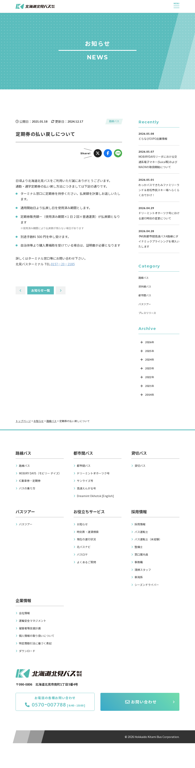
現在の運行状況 (86, 539)
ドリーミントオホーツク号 (93, 473)
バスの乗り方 (27, 488)
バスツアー (144, 304)
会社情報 (24, 613)
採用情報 (140, 524)
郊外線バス (144, 286)
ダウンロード (27, 651)
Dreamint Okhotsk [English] (95, 496)
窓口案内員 (141, 554)
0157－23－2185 (63, 264)
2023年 (149, 368)
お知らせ (82, 524)
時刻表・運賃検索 (88, 532)
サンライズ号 (85, 481)
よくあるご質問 (86, 562)
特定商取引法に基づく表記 (35, 643)
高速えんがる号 (86, 488)
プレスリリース (147, 313)
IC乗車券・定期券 (30, 481)
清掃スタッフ (143, 570)
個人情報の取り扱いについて (36, 636)
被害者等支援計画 (30, 628)
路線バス (114, 121)
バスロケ (82, 554)
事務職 (139, 562)
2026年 (149, 342)
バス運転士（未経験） (148, 539)
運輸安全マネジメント (32, 621)
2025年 (149, 351)
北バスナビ (83, 547)
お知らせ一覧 (40, 290)
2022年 (149, 377)
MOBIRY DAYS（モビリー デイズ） (40, 473)
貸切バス (140, 466)
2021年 (149, 386)
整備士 (139, 547)
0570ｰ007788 (45, 704)
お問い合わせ (141, 702)
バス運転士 (141, 532)
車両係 (139, 577)
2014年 (149, 394)
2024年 (149, 359)
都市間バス (144, 295)
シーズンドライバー (147, 585)
